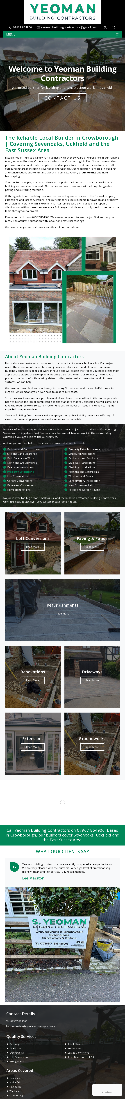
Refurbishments (76, 1044)
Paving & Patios (18, 1061)
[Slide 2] (65, 127)
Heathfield (14, 1078)
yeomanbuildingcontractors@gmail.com (32, 1026)
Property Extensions (20, 471)
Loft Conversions (18, 1057)
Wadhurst (14, 1091)
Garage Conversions (78, 1052)
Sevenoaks (15, 1086)
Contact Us (62, 98)
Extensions (15, 1048)
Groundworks (16, 1052)
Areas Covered (19, 1070)
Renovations (74, 1048)
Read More (33, 547)
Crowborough (16, 1095)
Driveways (15, 1044)
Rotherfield (15, 1082)
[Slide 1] (59, 127)
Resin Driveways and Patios (82, 1057)
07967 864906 (40, 217)
